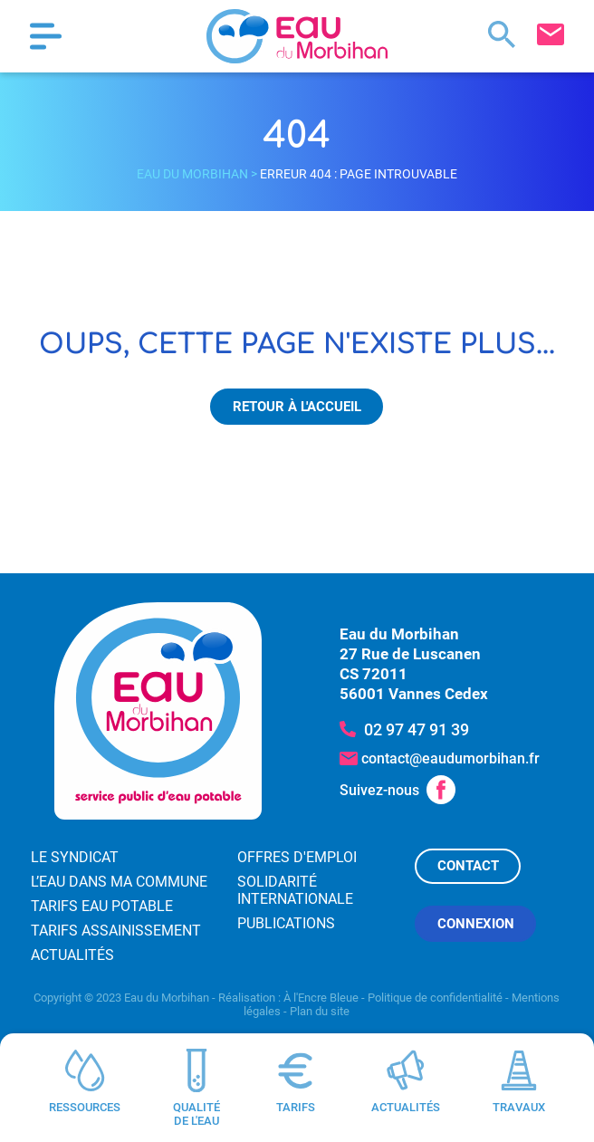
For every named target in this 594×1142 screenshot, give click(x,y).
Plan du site (320, 1011)
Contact (468, 866)
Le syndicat (75, 857)
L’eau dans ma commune (119, 881)
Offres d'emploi (297, 857)
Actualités (72, 955)
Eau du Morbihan (192, 174)
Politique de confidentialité (435, 997)
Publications (286, 923)
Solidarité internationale (295, 890)
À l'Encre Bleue (321, 997)
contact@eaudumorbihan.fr (450, 758)
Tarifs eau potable (102, 906)
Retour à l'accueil (297, 406)
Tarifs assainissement (116, 930)
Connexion (475, 924)
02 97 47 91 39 (416, 729)
